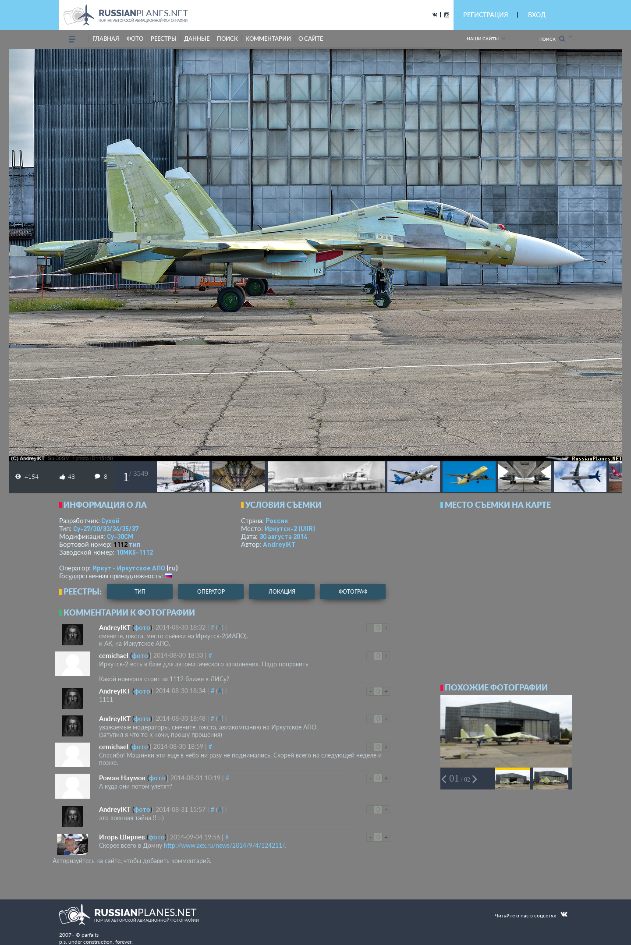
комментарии (268, 38)
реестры (164, 38)
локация (282, 591)
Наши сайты (483, 38)
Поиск (552, 38)
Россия (277, 520)
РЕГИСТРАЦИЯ (485, 14)
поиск (227, 38)
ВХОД (537, 14)
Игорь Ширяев (122, 837)
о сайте (310, 38)
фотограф (353, 591)
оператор (211, 591)
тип (134, 544)
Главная (105, 38)
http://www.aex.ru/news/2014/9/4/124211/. (225, 845)
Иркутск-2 (290, 528)
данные (196, 38)
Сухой (110, 520)
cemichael (113, 655)
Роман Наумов (122, 778)
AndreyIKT (279, 544)
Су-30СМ (120, 536)
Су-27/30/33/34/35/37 (105, 528)
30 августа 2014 (283, 536)
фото (135, 38)
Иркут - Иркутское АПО (128, 568)
